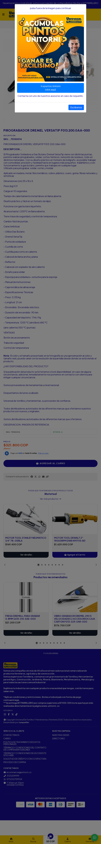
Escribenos (76, 107)
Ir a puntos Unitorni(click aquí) (50, 88)
